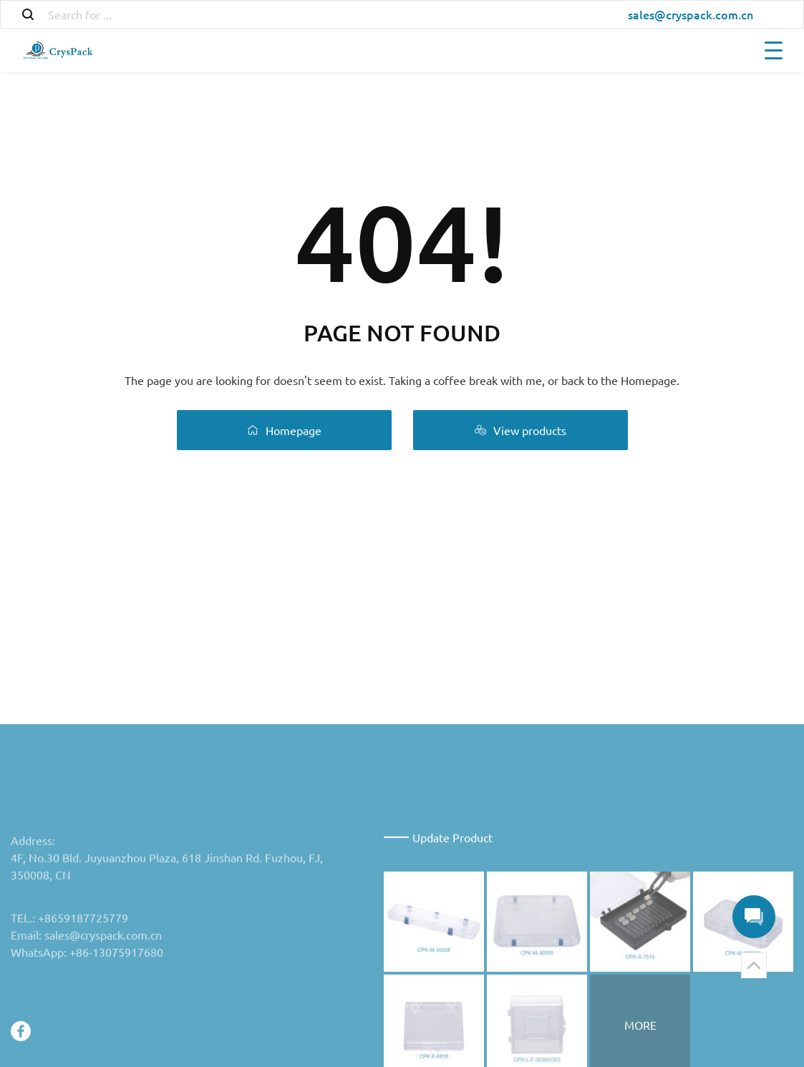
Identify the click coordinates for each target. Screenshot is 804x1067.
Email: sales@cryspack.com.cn (86, 1003)
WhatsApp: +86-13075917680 (87, 1020)
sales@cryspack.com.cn (690, 14)
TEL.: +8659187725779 (69, 986)
